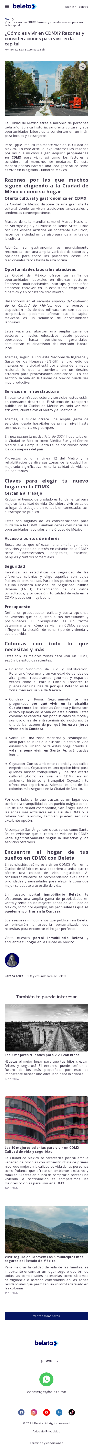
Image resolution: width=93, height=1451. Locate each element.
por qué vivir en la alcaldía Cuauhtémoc (48, 705)
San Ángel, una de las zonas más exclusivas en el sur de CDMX (46, 809)
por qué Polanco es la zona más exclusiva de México (48, 688)
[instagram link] (34, 1412)
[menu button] (7, 6)
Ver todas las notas (46, 1316)
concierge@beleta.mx (46, 1391)
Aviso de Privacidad (46, 1431)
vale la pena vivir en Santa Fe (37, 750)
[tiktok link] (72, 1412)
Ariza (19, 976)
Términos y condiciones (46, 1443)
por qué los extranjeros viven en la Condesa (48, 726)
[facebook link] (21, 1412)
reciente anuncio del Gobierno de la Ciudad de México (46, 303)
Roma (38, 699)
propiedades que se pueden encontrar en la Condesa (46, 909)
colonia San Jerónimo (23, 816)
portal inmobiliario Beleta (54, 894)
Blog (7, 19)
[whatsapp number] (46, 1379)
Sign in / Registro (76, 6)
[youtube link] (46, 1412)
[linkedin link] (59, 1412)
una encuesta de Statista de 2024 (37, 436)
